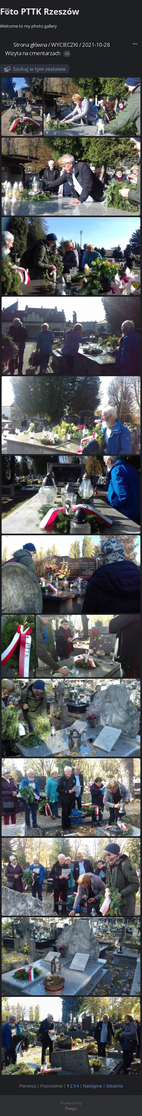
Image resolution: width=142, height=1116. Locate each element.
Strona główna (30, 44)
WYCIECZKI (64, 44)
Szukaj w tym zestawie (39, 69)
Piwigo (71, 1108)
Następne (92, 1086)
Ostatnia (114, 1086)
